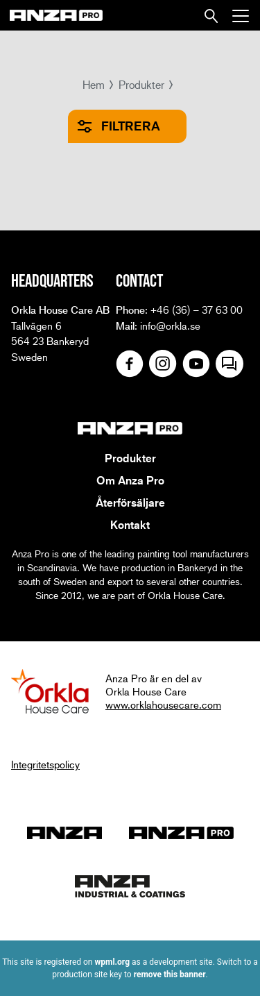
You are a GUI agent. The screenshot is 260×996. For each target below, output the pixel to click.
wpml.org (112, 962)
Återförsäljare (130, 502)
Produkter (141, 84)
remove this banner (170, 974)
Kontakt (130, 525)
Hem (94, 84)
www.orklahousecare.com (163, 704)
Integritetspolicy (45, 764)
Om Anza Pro (130, 480)
